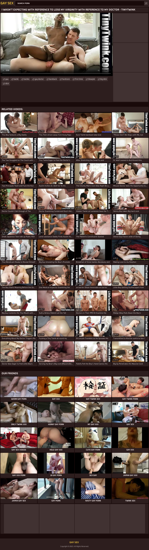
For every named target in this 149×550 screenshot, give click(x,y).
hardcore (66, 79)
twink (16, 79)
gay (6, 79)
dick (7, 84)
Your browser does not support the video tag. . (56, 44)
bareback (53, 79)
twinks (26, 79)
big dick (103, 79)
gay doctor (39, 79)
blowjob (91, 79)
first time (79, 79)
